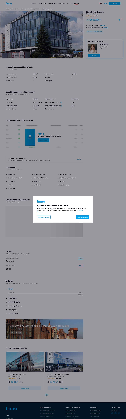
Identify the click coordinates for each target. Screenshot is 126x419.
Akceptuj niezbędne (44, 217)
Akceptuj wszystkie (82, 217)
